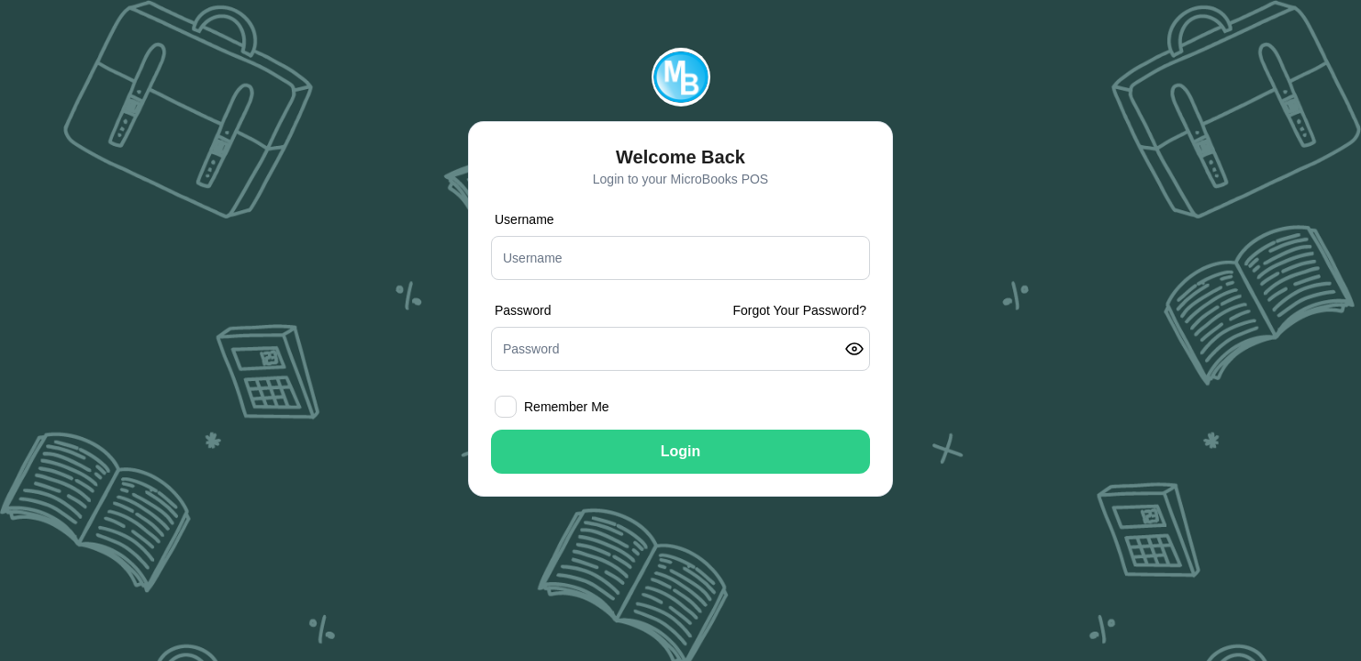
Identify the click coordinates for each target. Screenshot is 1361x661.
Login (681, 451)
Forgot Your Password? (799, 310)
